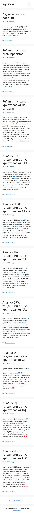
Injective (26, 430)
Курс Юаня (8, 4)
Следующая (17, 501)
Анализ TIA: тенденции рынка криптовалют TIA (15, 255)
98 (25, 172)
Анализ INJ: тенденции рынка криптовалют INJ (15, 406)
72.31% (20, 423)
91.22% (21, 272)
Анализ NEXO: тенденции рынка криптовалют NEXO (16, 207)
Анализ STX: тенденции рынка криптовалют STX (15, 159)
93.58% (21, 323)
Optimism (6, 381)
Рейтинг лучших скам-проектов (14, 52)
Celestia (5, 281)
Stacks (18, 183)
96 (26, 268)
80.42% (14, 176)
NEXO (4, 229)
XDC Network (13, 480)
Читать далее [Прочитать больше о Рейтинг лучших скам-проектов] (7, 86)
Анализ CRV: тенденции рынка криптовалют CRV (15, 305)
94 (28, 318)
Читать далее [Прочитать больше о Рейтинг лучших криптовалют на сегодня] (24, 141)
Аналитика (8, 41)
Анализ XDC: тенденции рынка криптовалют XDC (15, 454)
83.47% (20, 373)
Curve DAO (9, 331)
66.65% (14, 224)
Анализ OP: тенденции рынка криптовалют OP (15, 356)
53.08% (21, 471)
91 (27, 419)
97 (25, 220)
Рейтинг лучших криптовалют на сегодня (14, 104)
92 (28, 369)
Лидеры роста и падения (14, 16)
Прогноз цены (10, 194)
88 (30, 467)
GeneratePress (17, 510)
